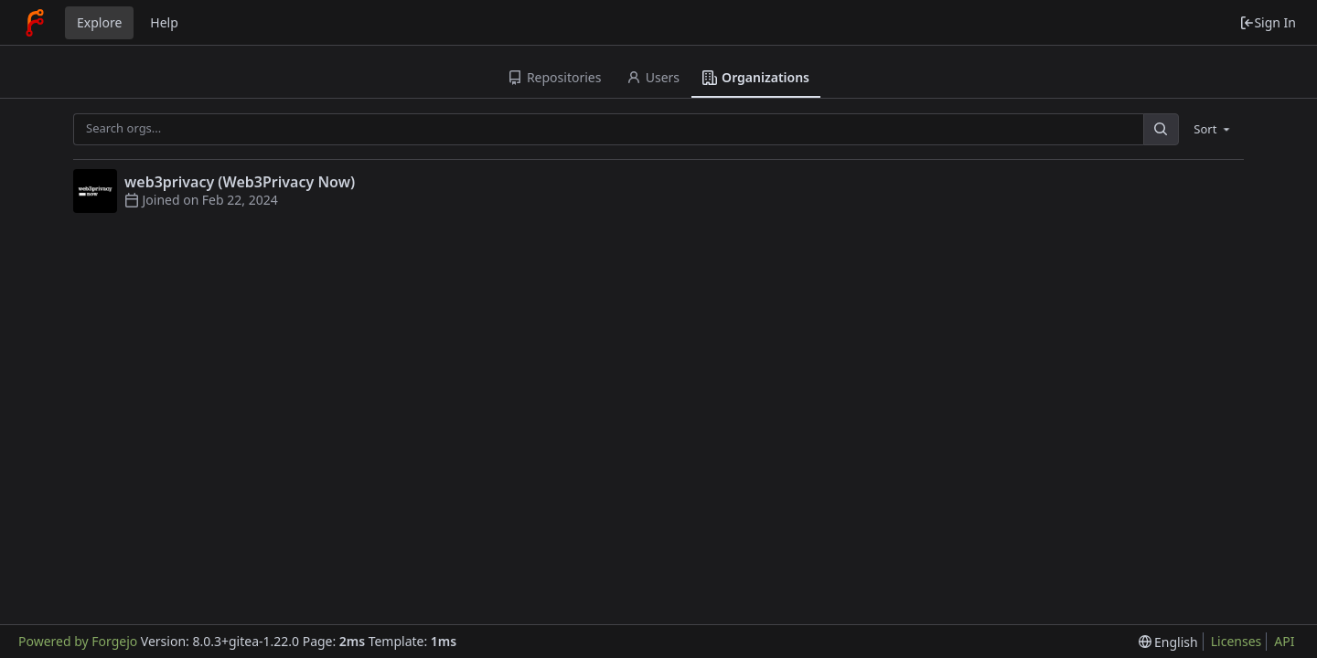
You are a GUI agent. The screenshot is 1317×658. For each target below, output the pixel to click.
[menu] (1213, 128)
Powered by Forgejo (77, 641)
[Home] (34, 22)
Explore (99, 22)
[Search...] (1160, 129)
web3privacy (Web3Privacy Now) (239, 182)
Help (164, 22)
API (1284, 641)
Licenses (1236, 641)
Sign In (1267, 22)
